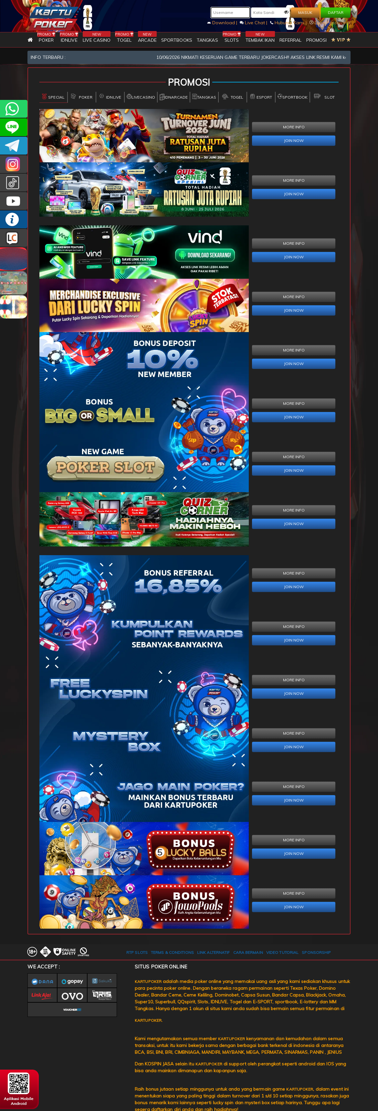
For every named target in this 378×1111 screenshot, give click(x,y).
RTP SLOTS (137, 952)
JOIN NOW (294, 140)
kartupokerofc (13, 182)
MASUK (305, 12)
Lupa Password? (330, 23)
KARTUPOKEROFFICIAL (13, 146)
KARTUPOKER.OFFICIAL (13, 201)
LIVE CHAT (13, 238)
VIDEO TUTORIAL (282, 952)
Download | (222, 23)
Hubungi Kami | (289, 23)
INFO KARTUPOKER (13, 219)
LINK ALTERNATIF (213, 952)
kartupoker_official (13, 127)
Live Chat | (254, 23)
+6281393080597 (13, 109)
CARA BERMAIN (248, 952)
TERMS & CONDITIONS (172, 952)
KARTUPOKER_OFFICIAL (13, 164)
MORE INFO (294, 126)
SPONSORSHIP (316, 952)
